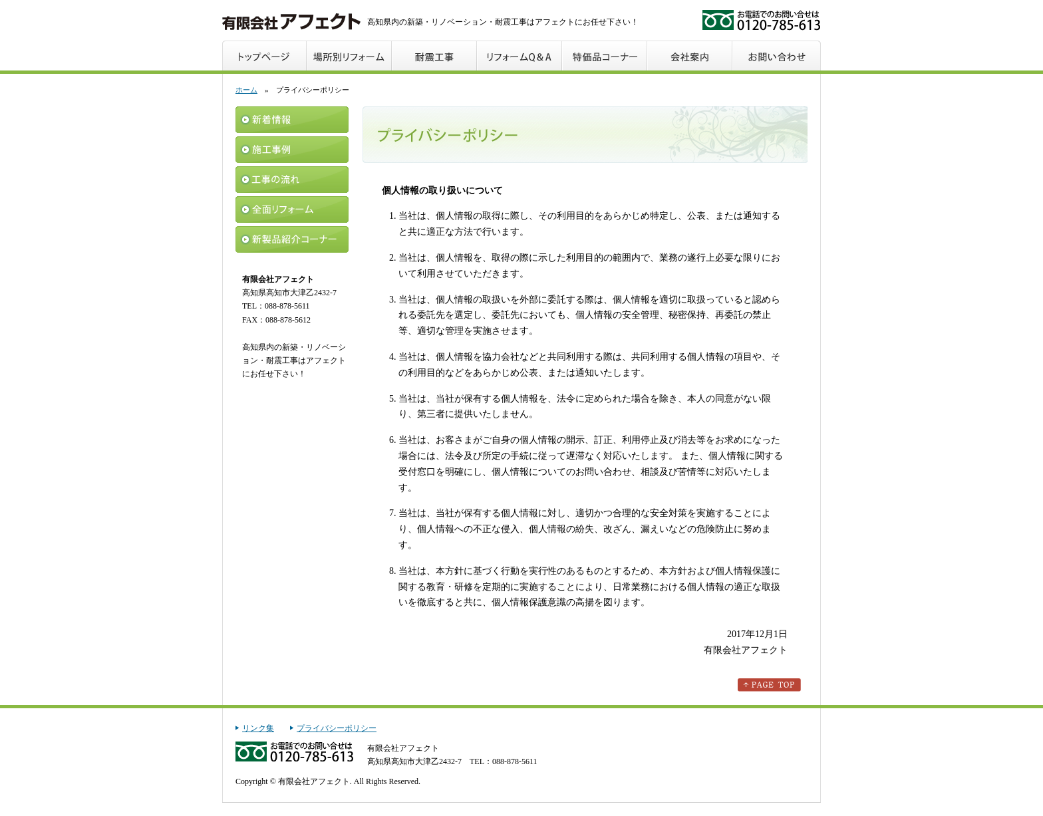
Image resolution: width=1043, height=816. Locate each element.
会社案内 (690, 55)
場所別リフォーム (349, 55)
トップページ (264, 55)
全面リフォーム (292, 209)
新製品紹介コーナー (292, 239)
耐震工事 (435, 55)
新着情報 (292, 119)
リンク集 (258, 728)
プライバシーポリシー (336, 728)
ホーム (246, 90)
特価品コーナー (605, 55)
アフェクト (291, 21)
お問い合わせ (777, 55)
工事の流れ (292, 179)
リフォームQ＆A (520, 55)
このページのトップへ (769, 685)
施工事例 (292, 149)
